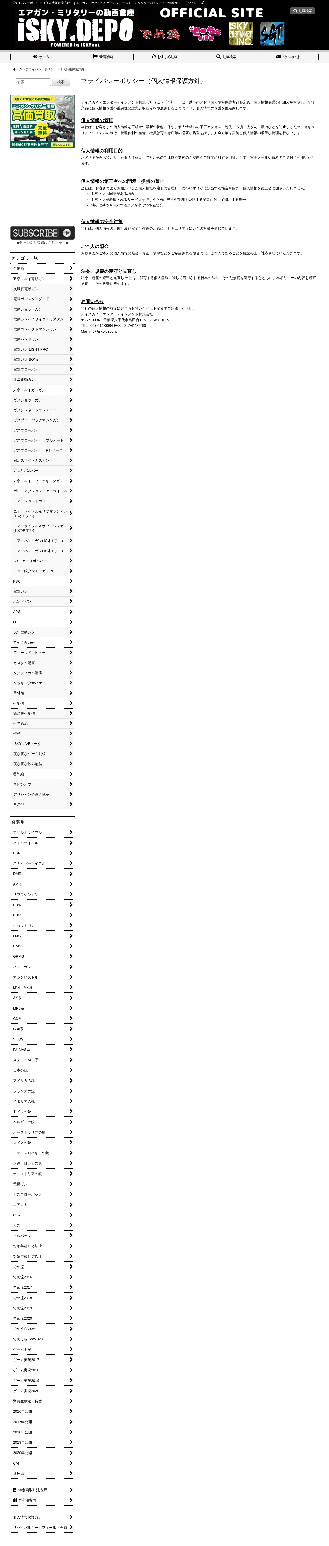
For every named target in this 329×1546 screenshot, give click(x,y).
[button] (302, 10)
